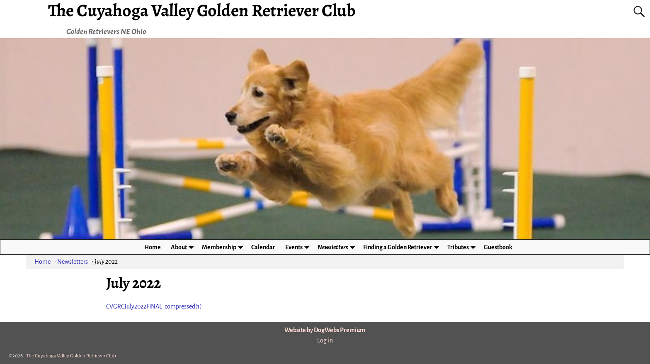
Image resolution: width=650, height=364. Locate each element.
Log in (325, 340)
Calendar (263, 247)
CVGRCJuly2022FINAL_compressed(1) (154, 306)
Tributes (463, 247)
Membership (224, 247)
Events (299, 247)
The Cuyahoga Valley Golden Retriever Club (71, 356)
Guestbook (498, 247)
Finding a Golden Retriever (402, 247)
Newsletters (338, 247)
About (184, 247)
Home (152, 247)
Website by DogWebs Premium (324, 330)
